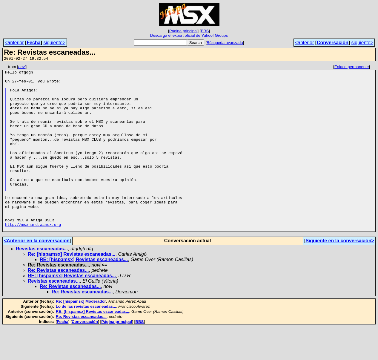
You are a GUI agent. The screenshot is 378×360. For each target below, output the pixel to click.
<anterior (14, 42)
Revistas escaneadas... (42, 281)
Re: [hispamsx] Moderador (81, 334)
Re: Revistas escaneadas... (58, 303)
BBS (205, 31)
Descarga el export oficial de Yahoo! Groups (189, 35)
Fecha (33, 42)
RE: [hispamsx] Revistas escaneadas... (84, 292)
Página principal (183, 31)
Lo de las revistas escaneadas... (86, 339)
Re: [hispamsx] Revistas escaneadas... (71, 287)
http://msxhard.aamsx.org (33, 256)
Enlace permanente (351, 67)
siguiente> (54, 42)
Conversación (332, 42)
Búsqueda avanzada (225, 42)
